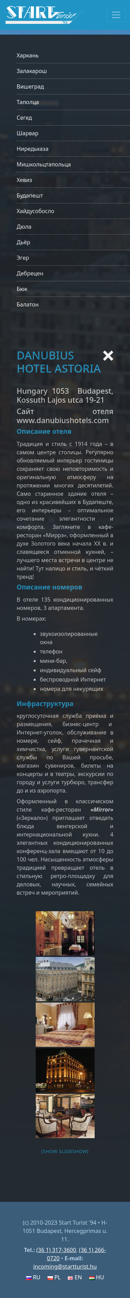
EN (75, 1277)
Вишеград (30, 86)
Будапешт (30, 195)
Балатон (27, 304)
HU (96, 1277)
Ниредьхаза (33, 149)
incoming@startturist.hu (65, 1266)
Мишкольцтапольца (44, 164)
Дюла (24, 226)
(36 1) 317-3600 (56, 1250)
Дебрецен (30, 273)
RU (33, 1277)
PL (54, 1277)
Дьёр (23, 242)
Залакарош (32, 71)
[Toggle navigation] (116, 15)
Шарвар (27, 133)
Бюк (22, 289)
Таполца (28, 102)
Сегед (24, 117)
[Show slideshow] (65, 1151)
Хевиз (24, 180)
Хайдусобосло (35, 211)
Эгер (23, 258)
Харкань (28, 55)
